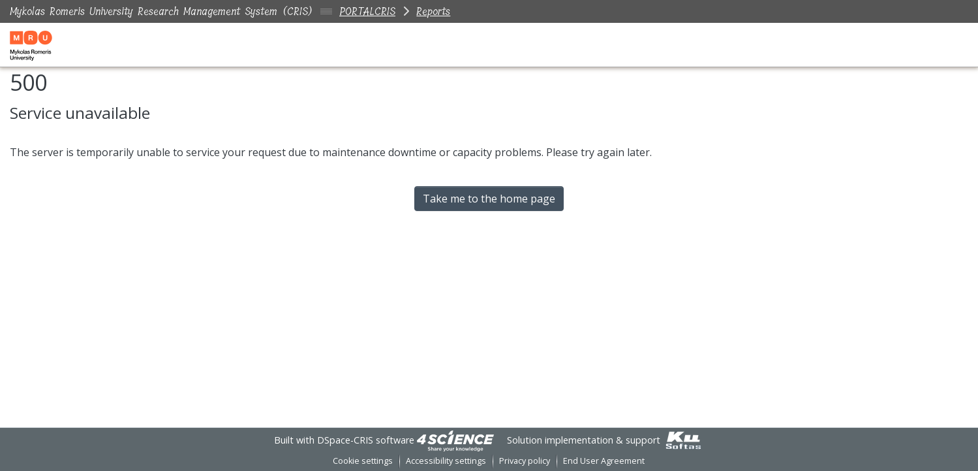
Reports (433, 11)
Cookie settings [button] (363, 460)
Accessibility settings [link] (446, 460)
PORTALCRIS (367, 11)
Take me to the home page (489, 198)
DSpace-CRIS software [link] (365, 440)
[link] (455, 440)
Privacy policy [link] (524, 460)
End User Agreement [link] (604, 460)
